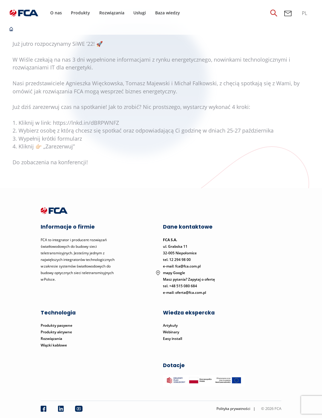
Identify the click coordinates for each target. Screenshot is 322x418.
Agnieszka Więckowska (94, 83)
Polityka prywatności (233, 408)
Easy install (172, 338)
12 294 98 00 (180, 259)
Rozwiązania (111, 13)
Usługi (139, 13)
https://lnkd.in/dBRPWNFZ (86, 122)
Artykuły (170, 325)
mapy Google (174, 272)
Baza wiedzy (167, 13)
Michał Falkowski (195, 83)
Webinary (171, 332)
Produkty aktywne (57, 332)
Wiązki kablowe (54, 345)
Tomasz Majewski (148, 83)
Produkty (80, 13)
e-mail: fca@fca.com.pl (182, 266)
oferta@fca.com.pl (190, 292)
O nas (56, 13)
